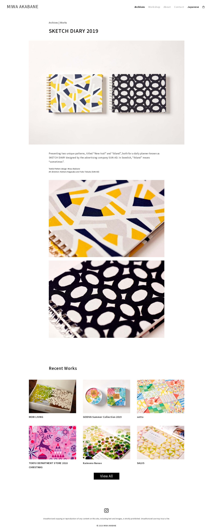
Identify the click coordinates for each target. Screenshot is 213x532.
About (167, 7)
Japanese (193, 7)
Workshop (154, 7)
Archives (140, 7)
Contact (179, 7)
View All (106, 475)
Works (63, 22)
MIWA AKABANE (22, 6)
